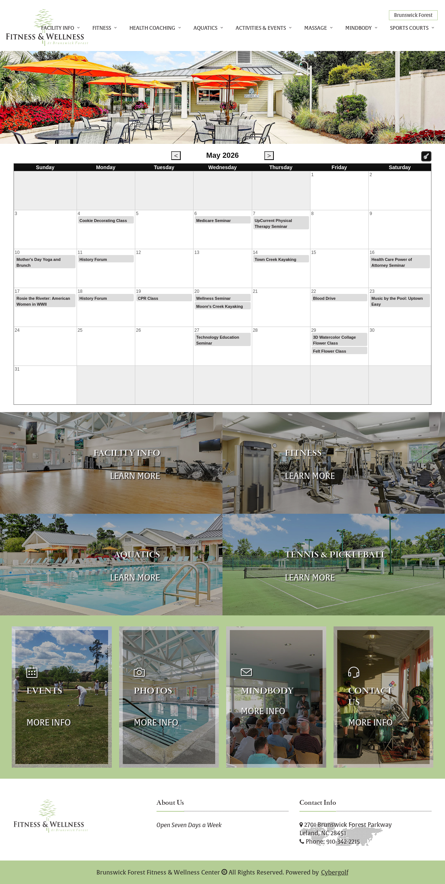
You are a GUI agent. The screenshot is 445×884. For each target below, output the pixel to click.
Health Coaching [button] (152, 28)
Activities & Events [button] (261, 28)
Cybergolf (334, 872)
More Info (48, 722)
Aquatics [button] (205, 28)
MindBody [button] (358, 28)
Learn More (135, 476)
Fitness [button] (101, 28)
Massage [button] (315, 28)
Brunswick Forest (413, 15)
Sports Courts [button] (409, 28)
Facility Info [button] (57, 28)
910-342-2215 (343, 841)
